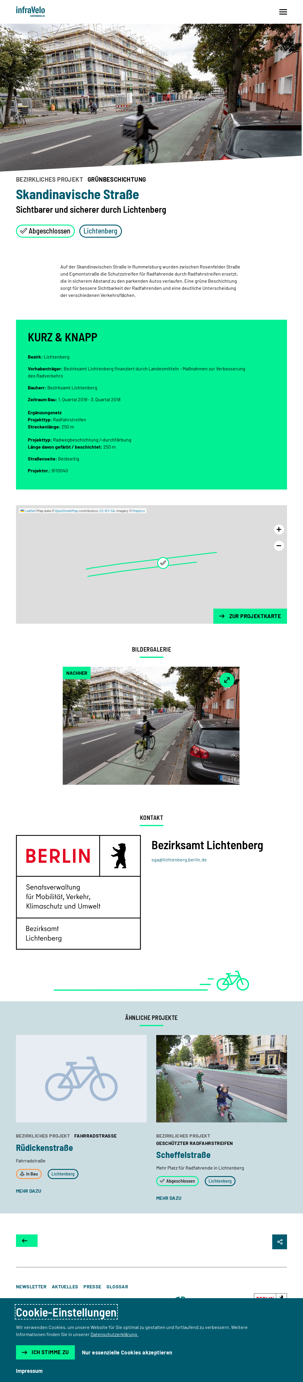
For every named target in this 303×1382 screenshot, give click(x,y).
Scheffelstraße (183, 1154)
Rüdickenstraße (44, 1147)
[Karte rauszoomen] (279, 546)
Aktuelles (65, 1286)
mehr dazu (28, 1191)
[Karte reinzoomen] (279, 529)
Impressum (29, 1370)
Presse (92, 1286)
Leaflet (27, 510)
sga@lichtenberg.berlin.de (179, 859)
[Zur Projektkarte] (27, 1240)
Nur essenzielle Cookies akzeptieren (127, 1352)
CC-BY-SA (107, 510)
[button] (163, 563)
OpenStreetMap (66, 510)
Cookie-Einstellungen (66, 1311)
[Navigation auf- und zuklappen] (283, 12)
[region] (151, 564)
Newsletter (31, 1286)
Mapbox (139, 510)
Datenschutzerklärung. (114, 1334)
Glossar (117, 1286)
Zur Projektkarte (250, 616)
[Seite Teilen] (279, 1241)
